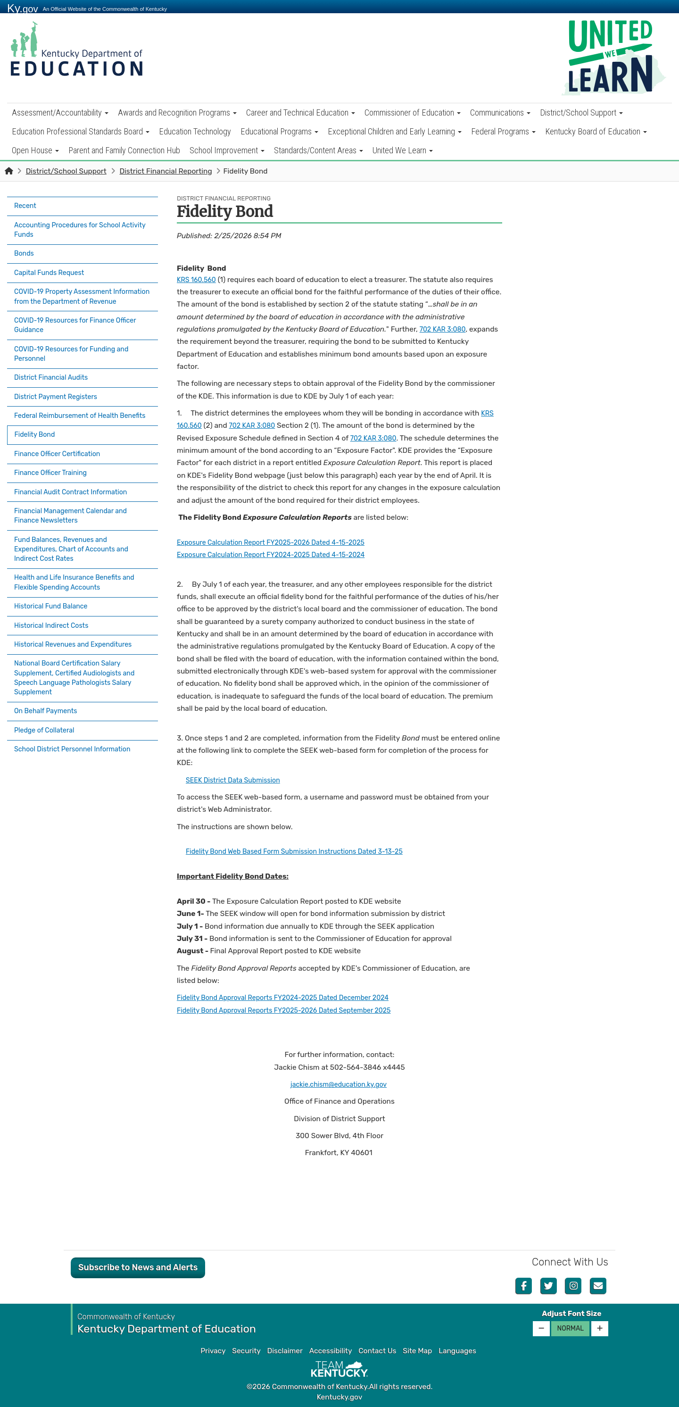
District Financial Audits (54, 373)
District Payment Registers (59, 390)
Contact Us (377, 1351)
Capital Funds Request (52, 265)
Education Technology (195, 131)
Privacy (212, 1351)
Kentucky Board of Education (596, 131)
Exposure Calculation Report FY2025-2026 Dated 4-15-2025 (279, 542)
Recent (26, 205)
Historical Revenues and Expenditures (78, 624)
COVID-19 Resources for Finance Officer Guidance (81, 324)
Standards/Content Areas (318, 150)
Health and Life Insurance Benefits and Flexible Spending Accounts (80, 569)
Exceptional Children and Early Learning (395, 131)
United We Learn (403, 150)
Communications (500, 112)
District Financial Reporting (165, 171)
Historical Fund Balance (54, 591)
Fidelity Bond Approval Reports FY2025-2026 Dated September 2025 (294, 1010)
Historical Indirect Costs (54, 608)
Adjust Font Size (571, 1313)
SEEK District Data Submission (237, 780)
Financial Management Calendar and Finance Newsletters (76, 505)
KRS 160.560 (198, 279)
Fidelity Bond (38, 433)
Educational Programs (279, 131)
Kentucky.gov (340, 1397)
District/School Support (581, 112)
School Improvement (227, 150)
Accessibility (330, 1351)
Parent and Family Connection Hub (124, 150)
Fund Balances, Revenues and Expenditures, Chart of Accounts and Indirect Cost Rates (76, 537)
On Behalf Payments (48, 689)
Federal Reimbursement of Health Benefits (71, 411)
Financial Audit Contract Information (76, 483)
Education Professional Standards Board (80, 131)
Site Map (417, 1351)
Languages (457, 1351)
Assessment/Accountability (60, 112)
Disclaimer (285, 1351)
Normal (570, 1328)
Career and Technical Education (300, 112)
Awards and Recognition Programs (177, 112)
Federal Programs (503, 131)
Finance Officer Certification (61, 450)
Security (246, 1351)
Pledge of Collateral (47, 705)
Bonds (25, 248)
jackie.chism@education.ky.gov (338, 1084)
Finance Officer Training (54, 466)
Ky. (22, 8)
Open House (35, 150)
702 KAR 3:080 (445, 329)
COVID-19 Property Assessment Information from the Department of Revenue (75, 292)
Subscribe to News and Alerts (138, 1267)
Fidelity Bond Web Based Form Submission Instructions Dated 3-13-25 (304, 851)
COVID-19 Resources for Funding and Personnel (77, 351)
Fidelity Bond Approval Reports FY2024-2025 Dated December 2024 (293, 997)
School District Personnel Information (77, 722)
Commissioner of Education (412, 112)
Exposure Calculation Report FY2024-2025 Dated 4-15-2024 (280, 554)
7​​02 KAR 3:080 (375, 438)
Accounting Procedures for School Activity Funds (72, 226)
